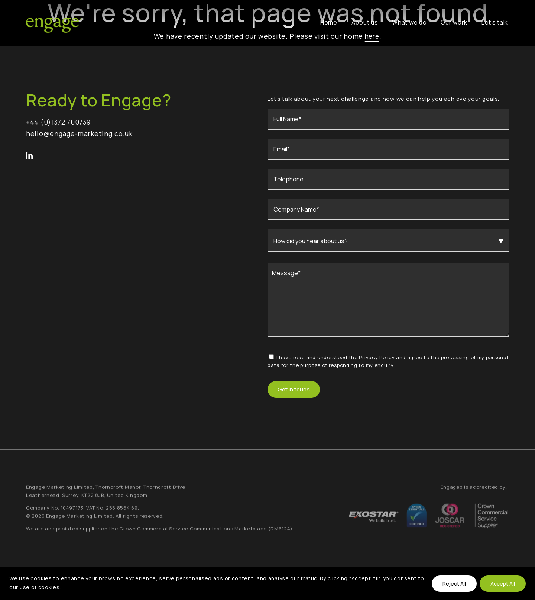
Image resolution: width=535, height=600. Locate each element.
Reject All (454, 583)
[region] (267, 583)
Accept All (502, 583)
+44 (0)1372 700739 (58, 121)
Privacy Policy (377, 357)
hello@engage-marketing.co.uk (79, 133)
